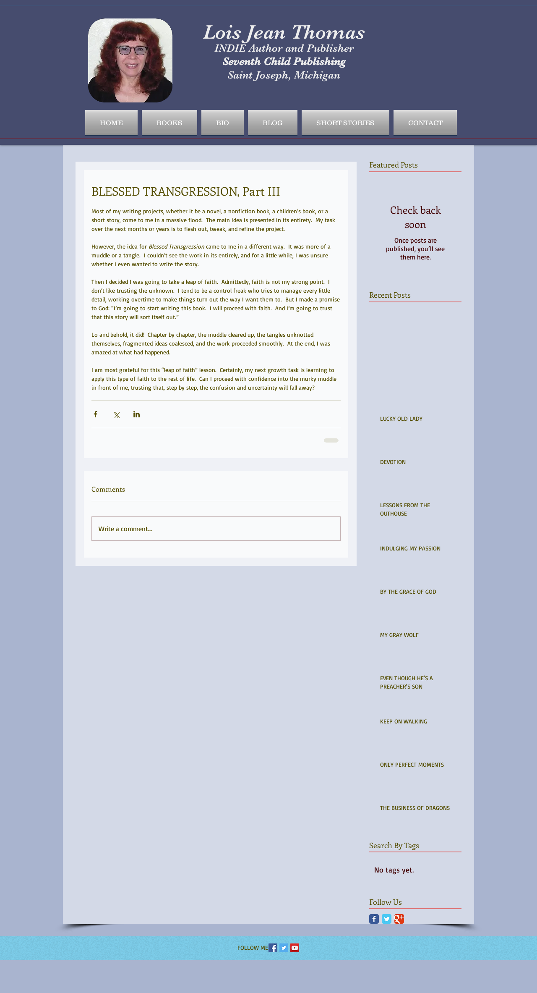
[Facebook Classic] (374, 919)
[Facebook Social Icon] (272, 947)
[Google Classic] (399, 919)
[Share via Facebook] (95, 414)
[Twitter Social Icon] (283, 947)
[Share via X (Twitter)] (116, 414)
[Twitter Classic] (386, 919)
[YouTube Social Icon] (294, 947)
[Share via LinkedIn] (137, 414)
